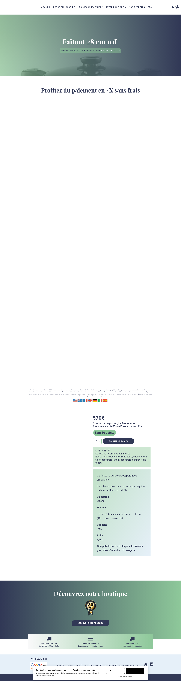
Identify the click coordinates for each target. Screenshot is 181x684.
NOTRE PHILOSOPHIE (64, 7)
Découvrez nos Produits (90, 626)
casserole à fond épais (121, 456)
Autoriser (134, 671)
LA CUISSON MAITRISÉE (90, 7)
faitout (116, 462)
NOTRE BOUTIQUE (116, 7)
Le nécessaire (115, 671)
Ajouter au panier (118, 441)
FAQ (150, 7)
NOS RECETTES (137, 7)
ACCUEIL (45, 7)
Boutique (74, 50)
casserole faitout (115, 459)
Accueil (64, 50)
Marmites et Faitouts (90, 50)
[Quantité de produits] (97, 441)
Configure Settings (125, 676)
